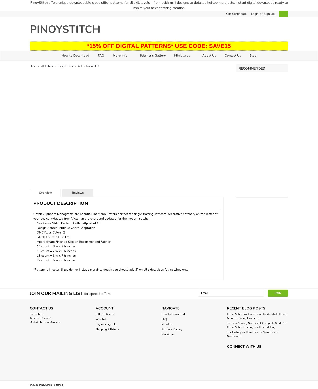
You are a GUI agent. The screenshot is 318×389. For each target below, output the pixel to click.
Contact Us (233, 55)
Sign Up (269, 14)
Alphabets (47, 66)
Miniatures (184, 55)
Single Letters (65, 66)
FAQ (101, 55)
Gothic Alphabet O (88, 66)
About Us (209, 55)
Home (33, 66)
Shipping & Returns (108, 329)
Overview (45, 193)
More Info (122, 55)
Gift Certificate (236, 14)
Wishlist (101, 319)
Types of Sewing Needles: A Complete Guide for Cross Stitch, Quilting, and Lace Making (256, 325)
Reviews (78, 193)
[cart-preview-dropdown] (282, 14)
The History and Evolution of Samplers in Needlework (252, 334)
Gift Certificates (105, 314)
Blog (253, 55)
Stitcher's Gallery (153, 55)
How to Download (75, 55)
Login (255, 14)
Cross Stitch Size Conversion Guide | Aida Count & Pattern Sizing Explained (256, 316)
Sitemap (58, 385)
